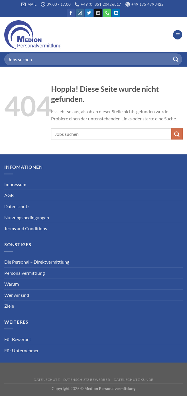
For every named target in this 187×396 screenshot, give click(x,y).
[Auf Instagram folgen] (80, 13)
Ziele (9, 306)
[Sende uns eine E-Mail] (98, 13)
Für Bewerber (17, 339)
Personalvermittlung (24, 273)
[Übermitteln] (176, 59)
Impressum (15, 184)
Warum (11, 283)
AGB (9, 195)
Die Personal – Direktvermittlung (36, 261)
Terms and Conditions (25, 228)
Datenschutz (16, 206)
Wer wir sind (16, 295)
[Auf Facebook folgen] (71, 13)
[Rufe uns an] (107, 13)
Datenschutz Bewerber (86, 379)
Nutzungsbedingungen (26, 217)
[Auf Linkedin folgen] (116, 13)
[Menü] (177, 34)
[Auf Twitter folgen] (89, 13)
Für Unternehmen (22, 350)
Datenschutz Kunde (133, 379)
